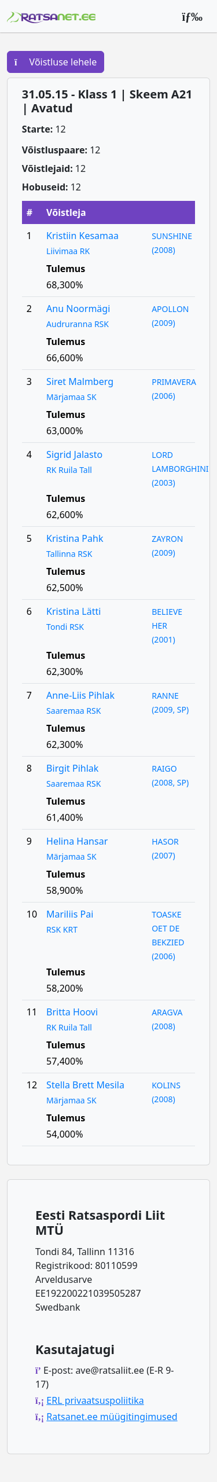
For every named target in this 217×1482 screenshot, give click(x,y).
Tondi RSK (65, 626)
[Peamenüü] (192, 16)
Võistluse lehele (55, 62)
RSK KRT (62, 929)
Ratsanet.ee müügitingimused (111, 1416)
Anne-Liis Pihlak (80, 695)
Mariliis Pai (69, 914)
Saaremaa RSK (73, 710)
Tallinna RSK (69, 553)
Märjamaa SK (71, 396)
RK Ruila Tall (69, 469)
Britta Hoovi (72, 1012)
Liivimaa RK (68, 250)
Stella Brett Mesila (85, 1085)
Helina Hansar (77, 841)
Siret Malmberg (79, 381)
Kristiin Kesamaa (82, 235)
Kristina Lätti (73, 611)
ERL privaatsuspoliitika (95, 1400)
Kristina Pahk (74, 538)
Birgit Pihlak (72, 768)
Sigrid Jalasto (74, 454)
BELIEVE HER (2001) (167, 625)
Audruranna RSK (77, 323)
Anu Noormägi (78, 308)
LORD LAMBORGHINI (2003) (180, 468)
